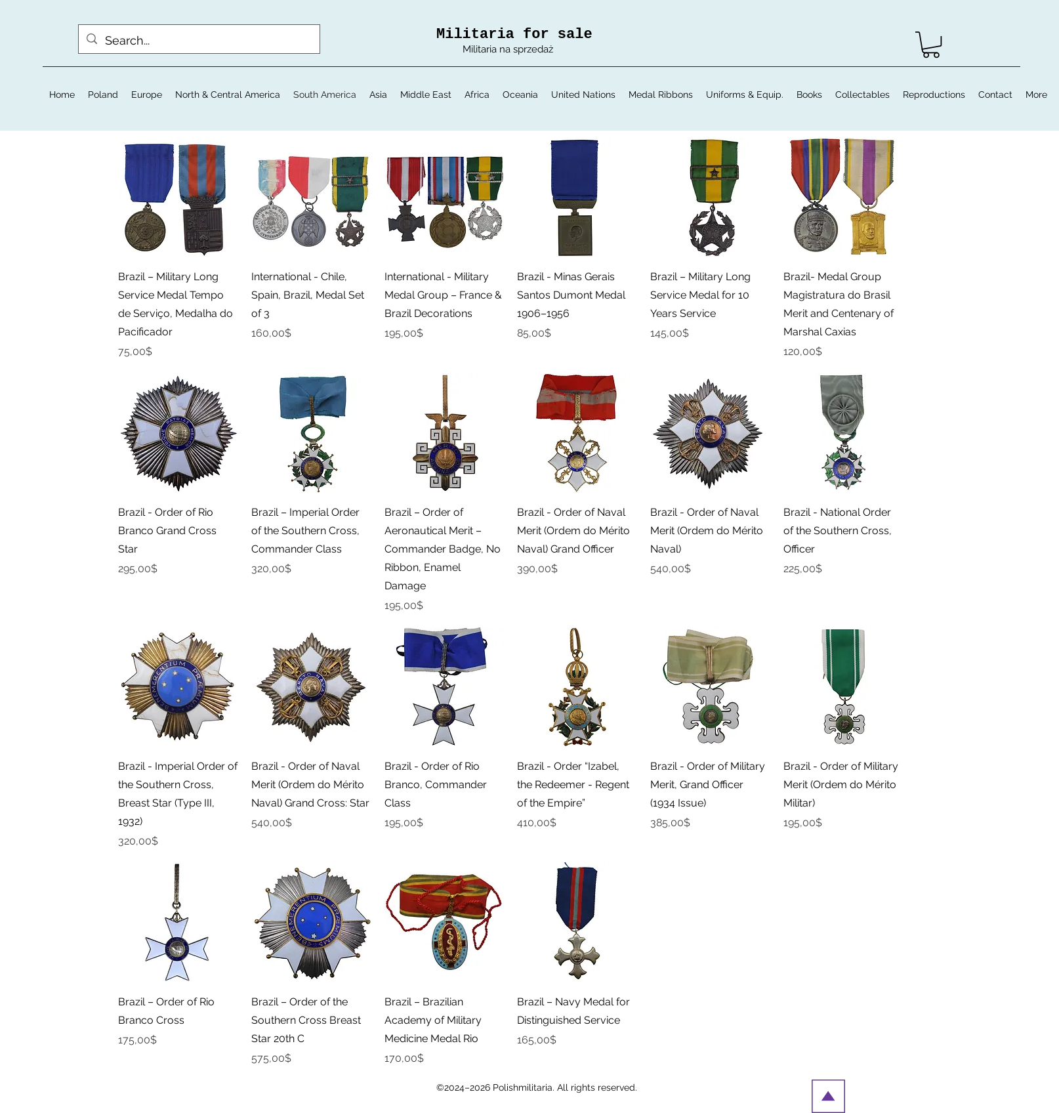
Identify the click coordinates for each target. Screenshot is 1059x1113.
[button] (931, 45)
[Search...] (198, 40)
